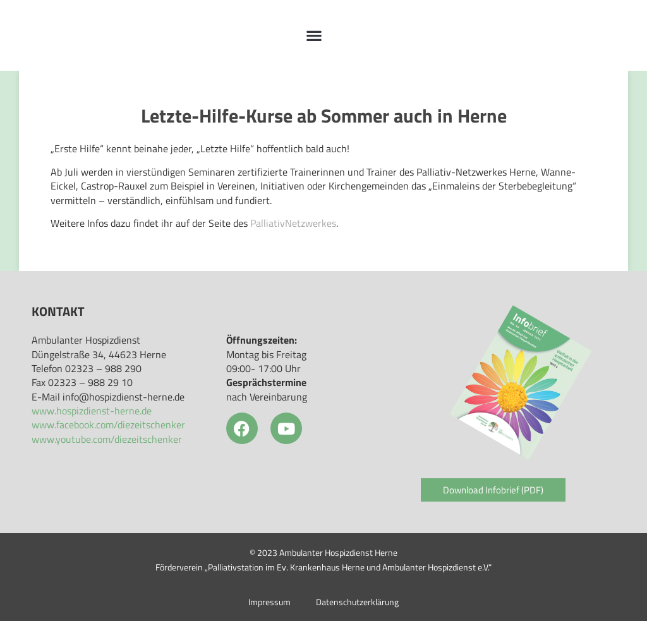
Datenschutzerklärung (357, 602)
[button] (314, 35)
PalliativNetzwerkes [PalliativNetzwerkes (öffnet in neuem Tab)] (293, 223)
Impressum (269, 602)
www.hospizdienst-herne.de (92, 410)
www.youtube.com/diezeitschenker (107, 439)
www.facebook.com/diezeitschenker (108, 424)
